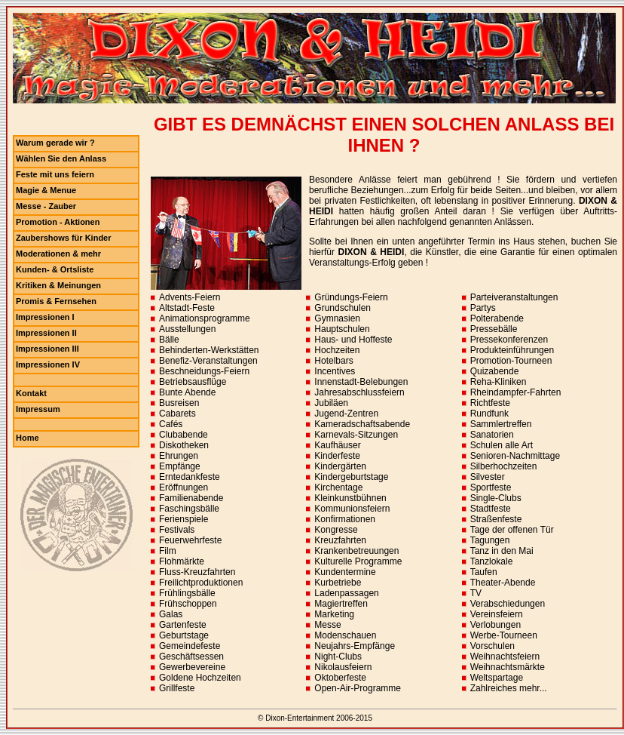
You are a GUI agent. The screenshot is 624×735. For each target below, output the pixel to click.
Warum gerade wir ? (55, 142)
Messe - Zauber (46, 206)
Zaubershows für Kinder (64, 237)
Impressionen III (47, 348)
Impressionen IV (48, 364)
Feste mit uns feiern (55, 174)
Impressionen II (46, 332)
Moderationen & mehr (58, 253)
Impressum (38, 409)
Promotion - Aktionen (57, 221)
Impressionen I (45, 316)
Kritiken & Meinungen (58, 285)
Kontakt (31, 393)
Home (27, 437)
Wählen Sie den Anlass (61, 158)
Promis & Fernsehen (56, 301)
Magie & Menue (46, 190)
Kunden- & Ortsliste (54, 269)
